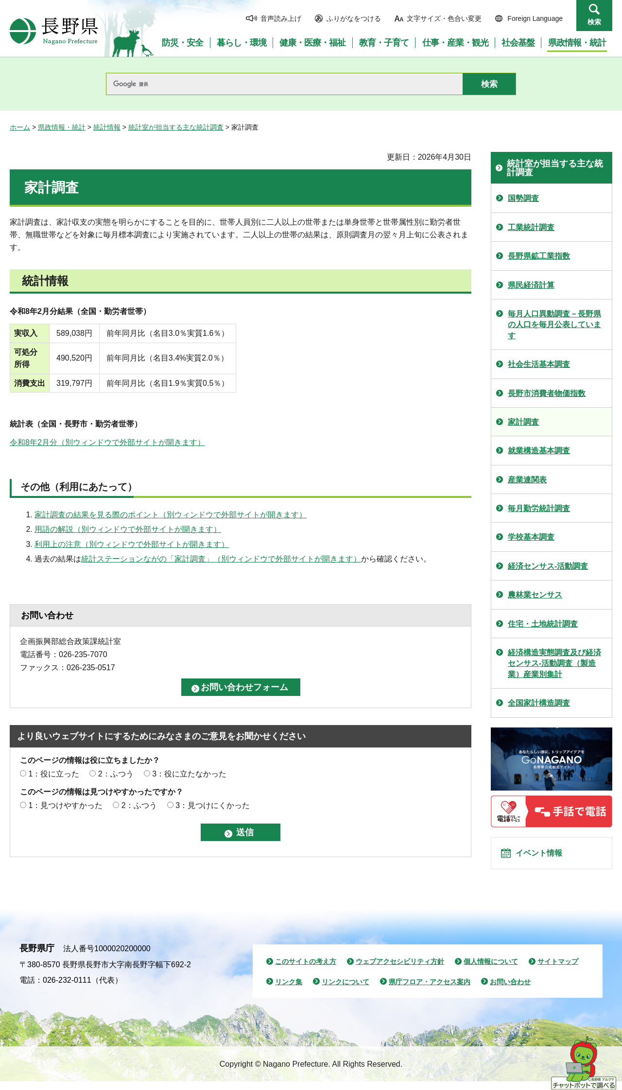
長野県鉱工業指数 (539, 256)
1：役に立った (53, 774)
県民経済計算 (531, 285)
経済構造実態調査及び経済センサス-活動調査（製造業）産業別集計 (554, 663)
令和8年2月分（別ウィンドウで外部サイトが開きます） (107, 442)
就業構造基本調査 (539, 450)
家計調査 (523, 422)
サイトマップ (557, 970)
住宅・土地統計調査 (543, 624)
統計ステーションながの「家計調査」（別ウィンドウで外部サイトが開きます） (221, 559)
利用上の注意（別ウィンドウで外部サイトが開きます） (132, 544)
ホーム (20, 127)
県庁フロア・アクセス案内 (429, 990)
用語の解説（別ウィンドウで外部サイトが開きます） (128, 529)
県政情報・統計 (62, 127)
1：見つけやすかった (65, 805)
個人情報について (491, 970)
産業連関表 (527, 480)
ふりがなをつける (354, 18)
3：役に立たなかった (189, 774)
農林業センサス (535, 595)
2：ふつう (116, 774)
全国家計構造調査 (539, 703)
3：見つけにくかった (212, 805)
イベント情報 (545, 857)
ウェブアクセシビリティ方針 (400, 970)
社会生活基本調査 (539, 364)
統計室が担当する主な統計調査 (176, 127)
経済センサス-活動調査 (548, 566)
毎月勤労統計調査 (539, 508)
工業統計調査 (531, 227)
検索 (594, 22)
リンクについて (345, 990)
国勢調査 (523, 198)
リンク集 (288, 990)
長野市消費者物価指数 (547, 393)
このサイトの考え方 (305, 970)
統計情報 (107, 127)
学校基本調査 (531, 537)
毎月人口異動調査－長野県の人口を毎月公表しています (554, 325)
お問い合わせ (510, 990)
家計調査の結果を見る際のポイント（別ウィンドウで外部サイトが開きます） (171, 515)
